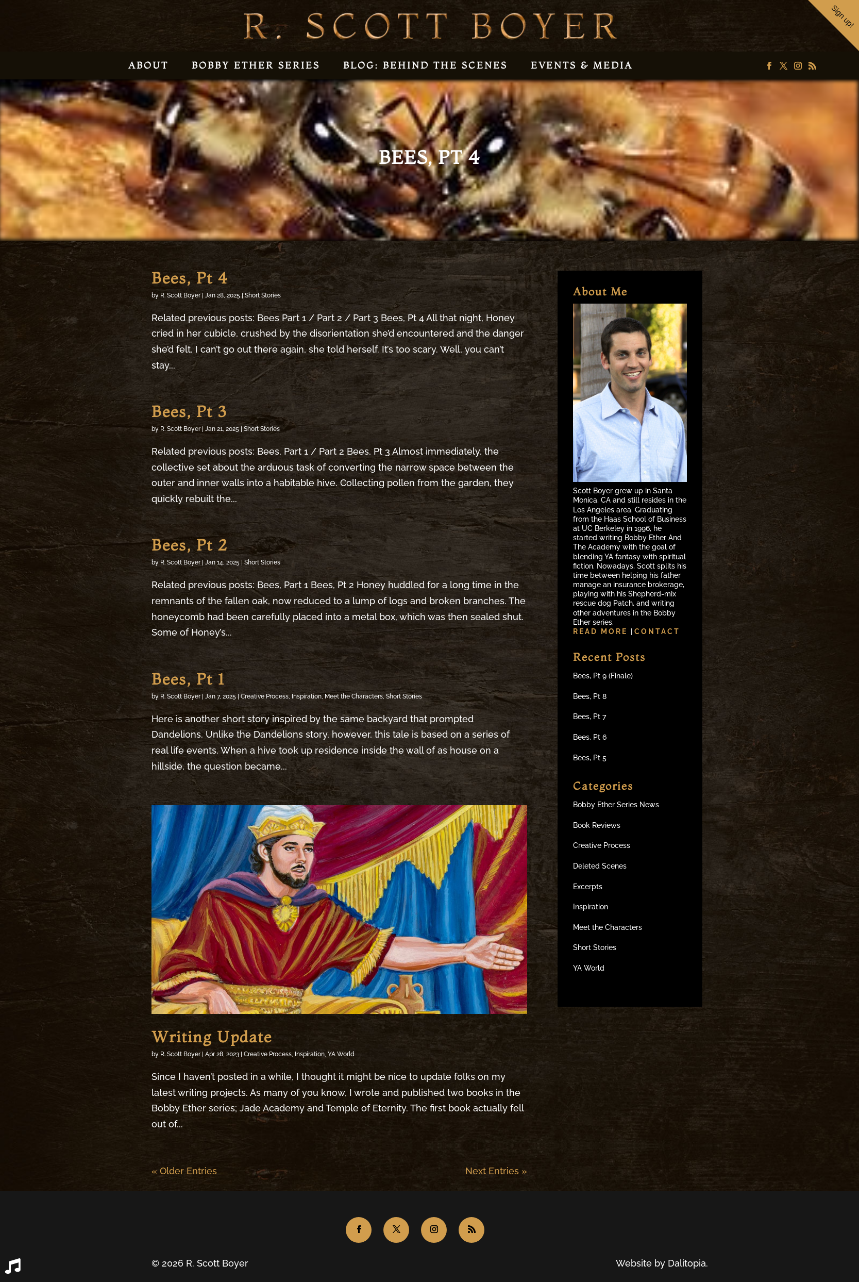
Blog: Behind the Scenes (425, 65)
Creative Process (265, 696)
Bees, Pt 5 (590, 758)
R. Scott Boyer (180, 295)
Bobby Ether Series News (616, 805)
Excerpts (587, 887)
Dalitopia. (688, 1263)
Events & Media (582, 65)
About (148, 65)
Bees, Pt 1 (188, 679)
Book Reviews (596, 825)
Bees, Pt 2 (189, 545)
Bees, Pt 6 (590, 737)
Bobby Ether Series (256, 65)
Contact (657, 631)
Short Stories (263, 295)
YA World (341, 1054)
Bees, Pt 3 (189, 411)
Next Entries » (496, 1171)
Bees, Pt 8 (590, 696)
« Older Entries (184, 1171)
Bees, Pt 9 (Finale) (603, 676)
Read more (602, 631)
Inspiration (307, 696)
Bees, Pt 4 (189, 278)
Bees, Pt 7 (589, 716)
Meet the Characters (354, 696)
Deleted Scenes (600, 866)
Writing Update (211, 1036)
